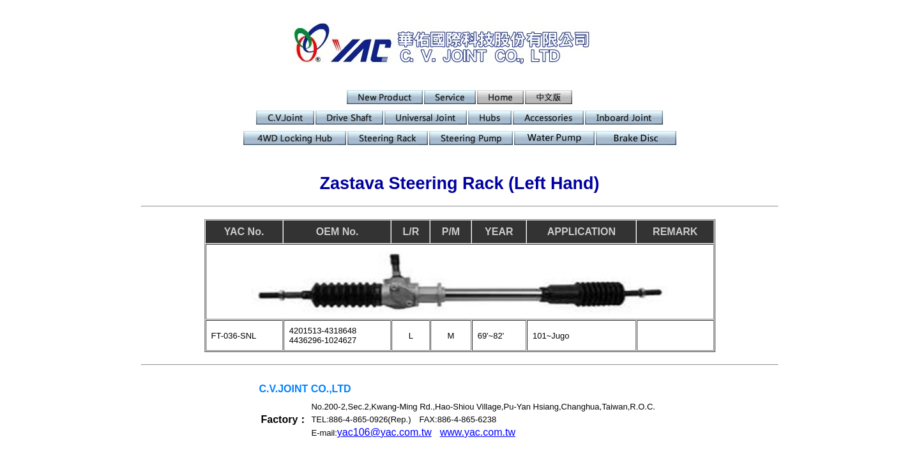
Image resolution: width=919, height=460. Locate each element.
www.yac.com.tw (477, 432)
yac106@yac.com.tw (384, 432)
